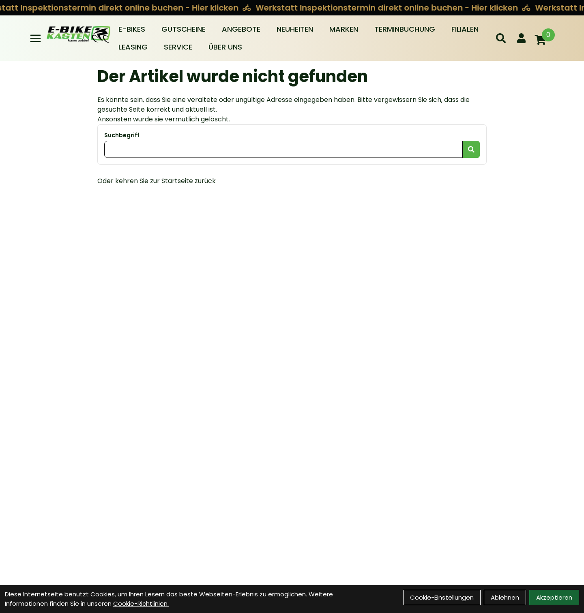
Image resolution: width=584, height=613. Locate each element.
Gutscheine (183, 29)
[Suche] (501, 38)
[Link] (35, 38)
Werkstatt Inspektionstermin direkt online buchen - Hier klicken (385, 7)
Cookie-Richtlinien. (141, 603)
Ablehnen (505, 597)
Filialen (465, 29)
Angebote (241, 29)
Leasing (133, 47)
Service (178, 47)
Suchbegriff (122, 135)
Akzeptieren (554, 597)
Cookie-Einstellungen (442, 597)
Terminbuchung (404, 29)
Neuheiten (295, 29)
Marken (343, 29)
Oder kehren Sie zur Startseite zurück (156, 181)
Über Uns (225, 47)
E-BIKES (131, 29)
